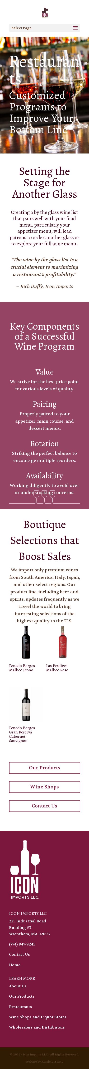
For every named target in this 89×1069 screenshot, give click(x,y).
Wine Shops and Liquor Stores (37, 1017)
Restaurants (20, 1006)
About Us (18, 986)
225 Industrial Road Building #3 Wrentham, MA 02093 (29, 927)
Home (14, 964)
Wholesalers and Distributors (37, 1027)
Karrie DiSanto (52, 1062)
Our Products (44, 768)
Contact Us (44, 806)
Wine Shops (44, 787)
